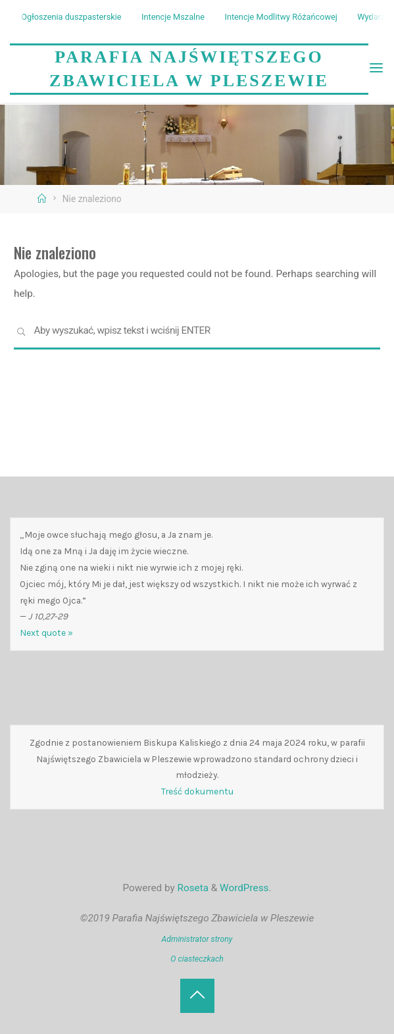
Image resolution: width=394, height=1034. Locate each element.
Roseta (192, 888)
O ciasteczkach (196, 959)
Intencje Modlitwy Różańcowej (280, 17)
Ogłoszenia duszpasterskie (71, 17)
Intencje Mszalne (173, 17)
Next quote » (46, 632)
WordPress (244, 888)
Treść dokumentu (197, 791)
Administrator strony (197, 939)
